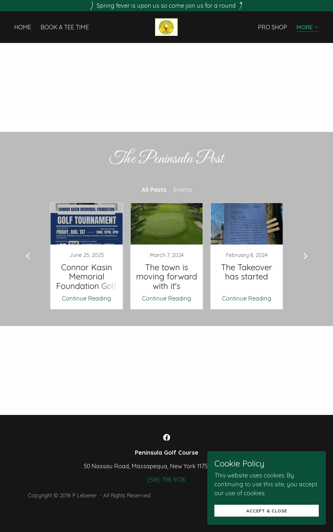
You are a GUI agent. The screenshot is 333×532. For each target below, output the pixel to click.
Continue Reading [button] (86, 298)
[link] (166, 26)
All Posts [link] (153, 189)
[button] (308, 28)
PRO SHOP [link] (272, 27)
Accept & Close (266, 511)
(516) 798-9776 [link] (166, 479)
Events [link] (182, 189)
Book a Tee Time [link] (65, 27)
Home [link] (22, 27)
